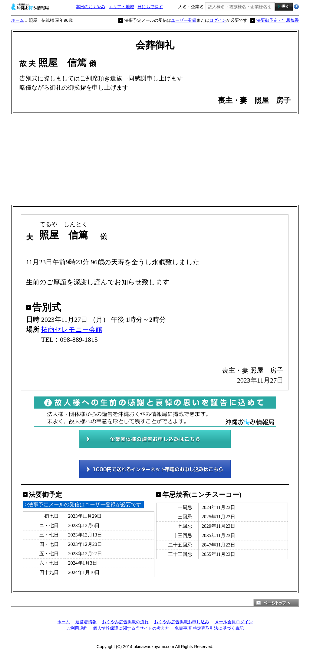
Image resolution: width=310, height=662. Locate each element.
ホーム (17, 20)
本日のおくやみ (90, 6)
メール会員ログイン (234, 621)
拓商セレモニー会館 (71, 329)
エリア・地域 (121, 6)
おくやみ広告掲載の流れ (125, 621)
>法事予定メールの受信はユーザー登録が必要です (83, 504)
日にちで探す (150, 6)
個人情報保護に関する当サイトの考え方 (131, 628)
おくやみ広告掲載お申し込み (181, 621)
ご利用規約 (76, 628)
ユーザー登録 (183, 20)
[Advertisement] (155, 159)
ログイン (217, 20)
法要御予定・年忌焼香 (277, 20)
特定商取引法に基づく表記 (218, 628)
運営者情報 (86, 621)
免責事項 (183, 628)
